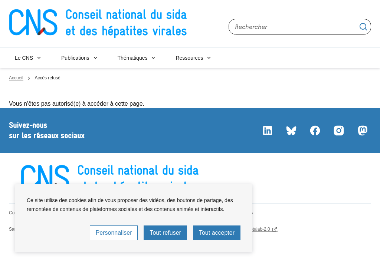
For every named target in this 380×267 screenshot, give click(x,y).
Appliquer (363, 26)
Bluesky (291, 130)
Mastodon (362, 130)
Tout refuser (165, 233)
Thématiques (133, 58)
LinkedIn (267, 130)
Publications (75, 58)
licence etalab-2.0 (252, 229)
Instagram (338, 130)
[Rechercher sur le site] (300, 26)
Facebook (315, 130)
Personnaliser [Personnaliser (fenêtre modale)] (114, 233)
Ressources (189, 58)
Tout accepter (217, 233)
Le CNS (24, 58)
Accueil (16, 77)
